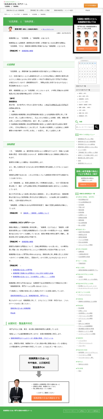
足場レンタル (82, 311)
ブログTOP (17, 14)
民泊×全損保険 (83, 242)
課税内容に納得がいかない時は (88, 147)
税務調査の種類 (27, 51)
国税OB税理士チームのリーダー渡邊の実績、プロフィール (32, 338)
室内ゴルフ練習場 (84, 323)
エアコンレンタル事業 (85, 318)
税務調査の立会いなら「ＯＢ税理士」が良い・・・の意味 (34, 277)
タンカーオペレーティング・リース (88, 288)
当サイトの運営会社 (93, 411)
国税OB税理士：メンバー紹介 (63, 10)
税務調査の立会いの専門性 (22, 270)
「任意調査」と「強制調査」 (39, 14)
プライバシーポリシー (70, 411)
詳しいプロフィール (48, 29)
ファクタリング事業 (84, 355)
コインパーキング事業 (85, 245)
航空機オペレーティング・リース (87, 286)
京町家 (80, 277)
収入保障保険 (82, 223)
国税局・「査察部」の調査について (36, 213)
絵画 (79, 321)
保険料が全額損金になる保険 (87, 301)
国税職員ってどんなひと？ (86, 49)
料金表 (88, 10)
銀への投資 (81, 225)
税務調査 (25, 14)
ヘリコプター (82, 340)
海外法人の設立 (83, 364)
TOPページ (7, 14)
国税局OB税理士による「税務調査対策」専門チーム (29, 296)
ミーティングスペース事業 (86, 334)
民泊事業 (81, 308)
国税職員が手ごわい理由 (85, 139)
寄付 (79, 371)
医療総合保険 (82, 217)
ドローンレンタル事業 (85, 316)
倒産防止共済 (82, 234)
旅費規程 (81, 251)
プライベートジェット (85, 343)
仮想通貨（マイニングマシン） (88, 352)
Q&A (79, 160)
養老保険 (81, 210)
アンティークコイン (84, 295)
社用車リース (82, 215)
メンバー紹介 (82, 150)
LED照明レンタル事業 (85, 313)
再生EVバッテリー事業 (85, 331)
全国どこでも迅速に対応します (88, 155)
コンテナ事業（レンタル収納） (88, 279)
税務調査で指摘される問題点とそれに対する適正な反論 (33, 273)
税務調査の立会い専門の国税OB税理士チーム (17, 410)
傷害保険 (81, 220)
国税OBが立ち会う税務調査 (15, 10)
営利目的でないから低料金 (86, 144)
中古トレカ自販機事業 (85, 326)
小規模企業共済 (83, 254)
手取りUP (81, 207)
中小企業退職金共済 (84, 202)
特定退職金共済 (83, 199)
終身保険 (81, 212)
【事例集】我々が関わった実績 (39, 10)
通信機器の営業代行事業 (86, 329)
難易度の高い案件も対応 (85, 158)
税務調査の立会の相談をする (47, 398)
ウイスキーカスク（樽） (86, 357)
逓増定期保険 (82, 237)
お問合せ (82, 411)
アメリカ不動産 (83, 240)
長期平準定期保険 (84, 232)
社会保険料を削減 (84, 257)
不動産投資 (81, 263)
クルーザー (81, 346)
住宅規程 (81, 205)
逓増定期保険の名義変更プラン (88, 270)
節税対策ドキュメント (85, 163)
